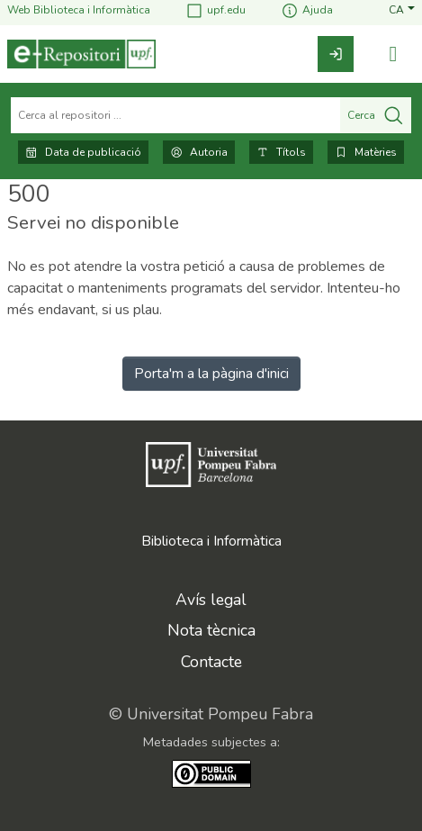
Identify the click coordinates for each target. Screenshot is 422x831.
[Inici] (81, 54)
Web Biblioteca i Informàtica (78, 10)
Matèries (366, 152)
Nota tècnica (211, 630)
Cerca (375, 115)
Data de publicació (83, 152)
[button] (402, 10)
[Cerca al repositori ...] (175, 115)
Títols (281, 152)
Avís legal (211, 599)
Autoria (199, 152)
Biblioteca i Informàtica (211, 541)
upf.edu (215, 10)
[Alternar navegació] (393, 54)
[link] (336, 54)
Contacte (211, 662)
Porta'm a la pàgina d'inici (211, 374)
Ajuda (307, 10)
